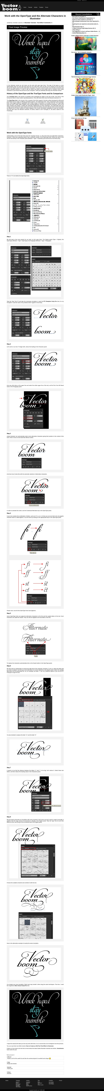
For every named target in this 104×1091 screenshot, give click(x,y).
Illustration (18, 1084)
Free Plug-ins (51, 1083)
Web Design (18, 1086)
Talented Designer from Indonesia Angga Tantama (83, 76)
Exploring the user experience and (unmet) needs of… (85, 24)
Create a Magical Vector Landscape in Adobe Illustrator (84, 35)
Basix (39, 1082)
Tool (38, 1083)
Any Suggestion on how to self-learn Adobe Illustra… (85, 31)
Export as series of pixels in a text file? (81, 19)
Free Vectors (51, 1082)
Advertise (79, 0)
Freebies (41, 7)
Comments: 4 (48, 22)
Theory (27, 1084)
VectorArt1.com (36, 1090)
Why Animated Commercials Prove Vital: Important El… (86, 21)
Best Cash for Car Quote (78, 16)
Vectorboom (60, 1048)
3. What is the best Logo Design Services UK (83, 28)
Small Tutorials (40, 1084)
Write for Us (84, 0)
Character (18, 1082)
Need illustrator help (77, 26)
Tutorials (30, 7)
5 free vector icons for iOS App (79, 118)
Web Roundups (29, 1085)
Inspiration (28, 1082)
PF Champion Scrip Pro (50, 301)
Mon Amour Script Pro (21, 985)
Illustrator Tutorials (30, 22)
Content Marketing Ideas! (78, 33)
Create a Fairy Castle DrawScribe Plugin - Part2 (83, 95)
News (27, 1083)
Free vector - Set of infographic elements (81, 52)
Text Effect (40, 22)
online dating (75, 29)
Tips (39, 1080)
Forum (46, 7)
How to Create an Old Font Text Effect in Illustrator (40, 1046)
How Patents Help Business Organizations (82, 18)
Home (25, 7)
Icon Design (18, 1083)
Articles (35, 7)
